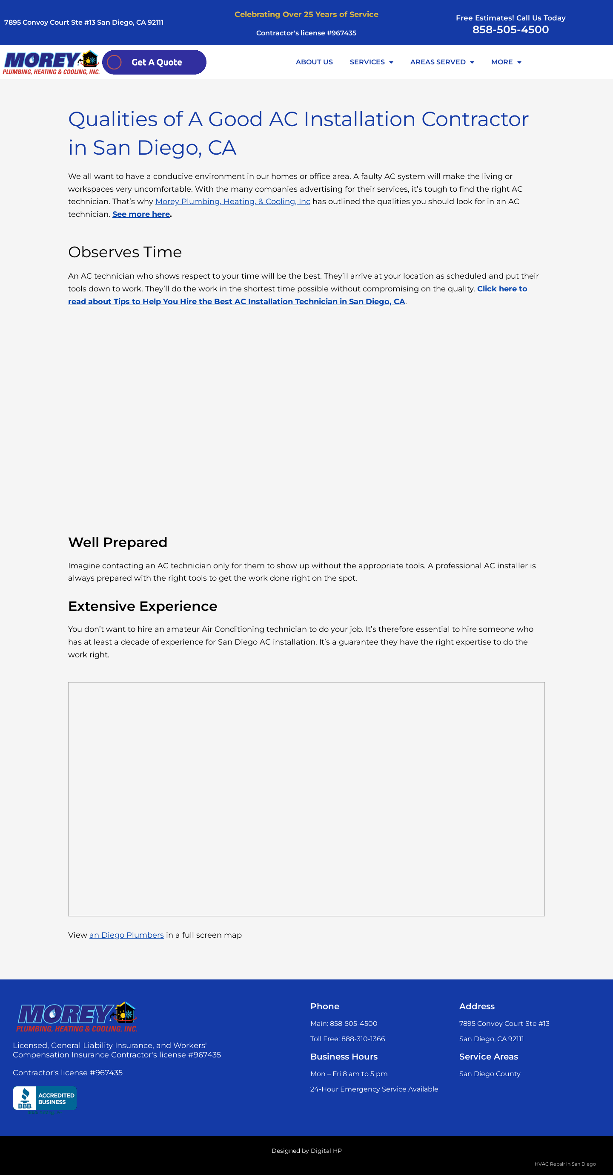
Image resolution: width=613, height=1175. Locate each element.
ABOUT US (314, 62)
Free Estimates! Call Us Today (511, 18)
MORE (506, 62)
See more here (141, 214)
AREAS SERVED (442, 62)
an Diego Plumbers (126, 935)
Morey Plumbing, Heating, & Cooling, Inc (232, 201)
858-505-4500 (511, 29)
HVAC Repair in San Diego (565, 1164)
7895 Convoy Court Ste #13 (504, 1023)
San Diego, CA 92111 (491, 1039)
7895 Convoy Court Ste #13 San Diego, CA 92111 (83, 22)
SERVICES (371, 62)
